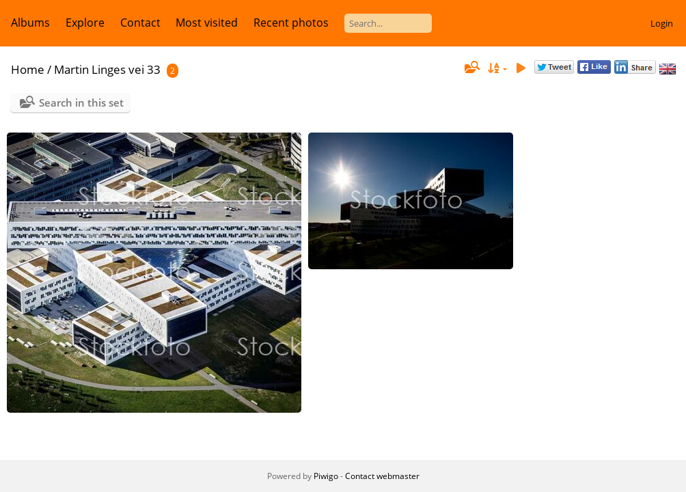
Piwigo (326, 476)
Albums (30, 22)
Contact (140, 22)
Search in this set (81, 102)
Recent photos (291, 22)
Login (661, 23)
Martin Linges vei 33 (107, 69)
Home (27, 69)
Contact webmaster (382, 476)
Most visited (207, 22)
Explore (85, 22)
